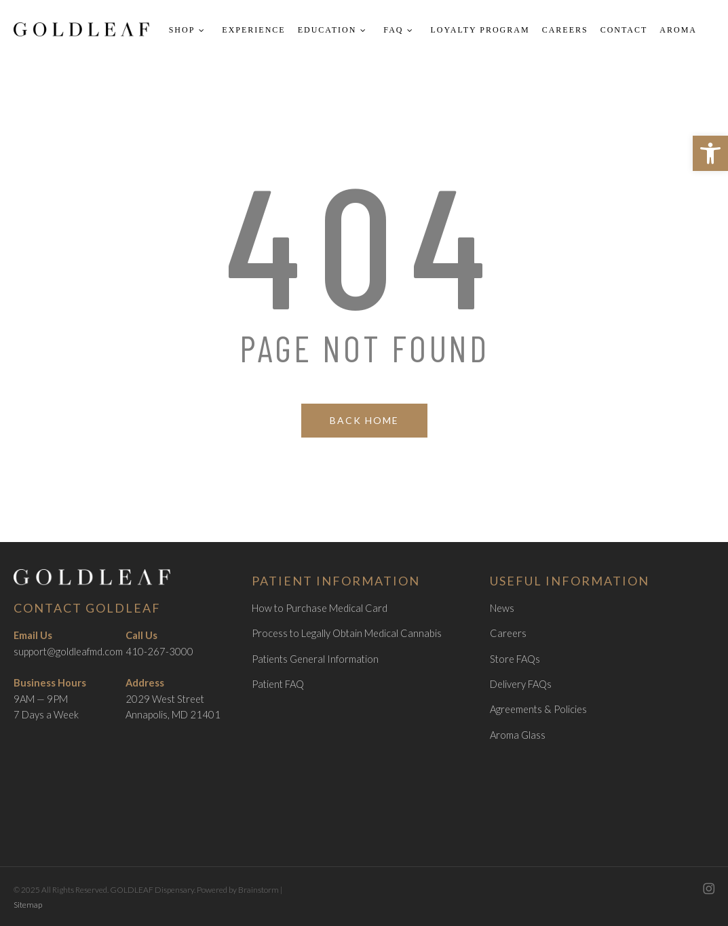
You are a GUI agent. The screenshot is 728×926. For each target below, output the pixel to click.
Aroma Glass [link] (517, 735)
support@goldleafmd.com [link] (68, 651)
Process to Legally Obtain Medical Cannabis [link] (347, 633)
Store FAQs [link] (515, 659)
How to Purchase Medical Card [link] (319, 608)
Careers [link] (508, 633)
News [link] (502, 608)
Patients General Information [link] (315, 659)
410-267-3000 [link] (159, 651)
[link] (710, 153)
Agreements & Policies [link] (538, 709)
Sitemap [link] (28, 905)
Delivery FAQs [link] (521, 684)
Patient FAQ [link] (278, 684)
